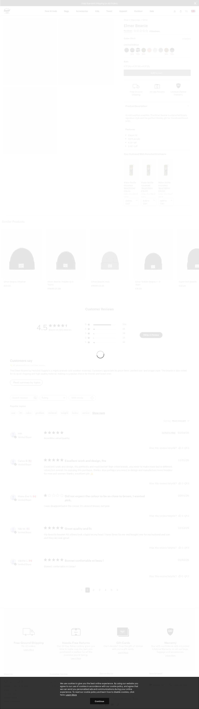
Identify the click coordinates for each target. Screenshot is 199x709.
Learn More (71, 694)
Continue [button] (99, 701)
